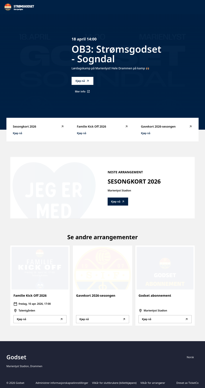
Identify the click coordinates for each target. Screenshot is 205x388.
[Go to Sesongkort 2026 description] (53, 188)
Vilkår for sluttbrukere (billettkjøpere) (114, 383)
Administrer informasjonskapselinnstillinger (62, 383)
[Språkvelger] (192, 357)
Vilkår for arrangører (152, 383)
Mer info (84, 92)
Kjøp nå (82, 81)
